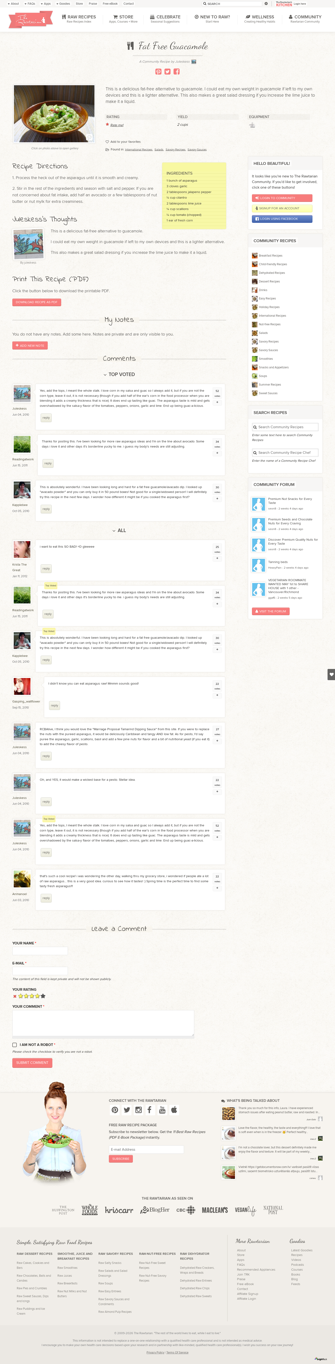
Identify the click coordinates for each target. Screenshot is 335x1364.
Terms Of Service (177, 1352)
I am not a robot (37, 1045)
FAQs (241, 1265)
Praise (241, 1279)
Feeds (295, 1284)
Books (295, 1274)
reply (46, 418)
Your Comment (28, 1006)
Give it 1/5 (20, 995)
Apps (240, 1260)
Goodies (297, 1240)
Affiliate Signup (247, 1294)
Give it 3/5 (31, 995)
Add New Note (30, 345)
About (241, 1250)
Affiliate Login (246, 1299)
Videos (296, 1260)
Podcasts (297, 1265)
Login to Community (275, 198)
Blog (294, 1279)
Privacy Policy (155, 1352)
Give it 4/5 (37, 995)
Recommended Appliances (256, 1270)
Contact (242, 1289)
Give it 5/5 (43, 995)
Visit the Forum (270, 611)
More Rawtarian (253, 1240)
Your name (24, 943)
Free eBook (245, 1284)
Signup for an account (277, 208)
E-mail (19, 963)
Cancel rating (15, 995)
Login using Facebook (276, 219)
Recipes (296, 1255)
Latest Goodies (301, 1250)
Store (241, 1255)
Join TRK (243, 1274)
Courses (297, 1270)
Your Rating (24, 989)
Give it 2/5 (26, 995)
